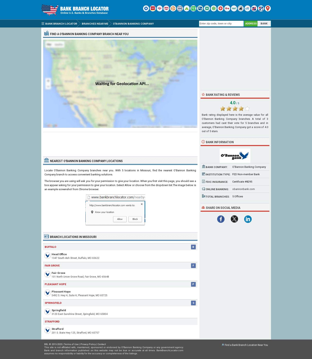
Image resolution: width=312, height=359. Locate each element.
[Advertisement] (120, 142)
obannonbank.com (243, 189)
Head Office (59, 254)
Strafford (58, 328)
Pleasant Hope (61, 291)
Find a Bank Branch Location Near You (246, 345)
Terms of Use (71, 344)
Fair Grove (58, 272)
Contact (102, 344)
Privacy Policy (88, 344)
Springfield (59, 310)
